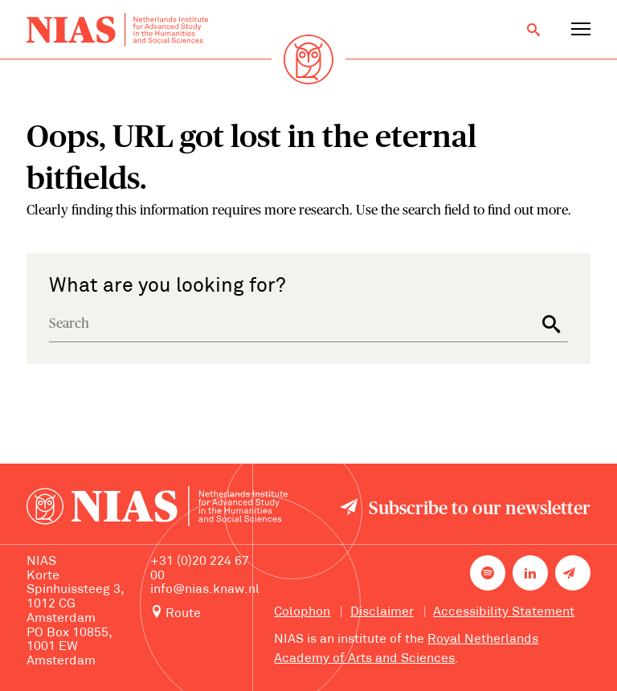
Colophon (302, 612)
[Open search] (533, 29)
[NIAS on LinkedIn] (530, 573)
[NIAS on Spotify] (487, 573)
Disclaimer (382, 612)
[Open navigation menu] (581, 29)
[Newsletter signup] (572, 573)
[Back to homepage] (117, 30)
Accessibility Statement (503, 612)
